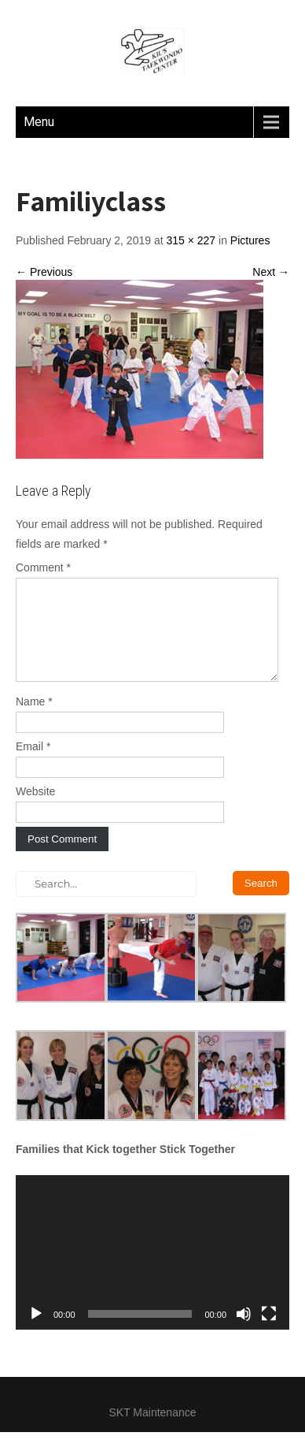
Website (35, 810)
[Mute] (244, 1333)
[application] (152, 1271)
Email (33, 765)
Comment (43, 567)
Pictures (250, 240)
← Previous (44, 272)
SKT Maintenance (152, 1431)
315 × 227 (190, 240)
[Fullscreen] (269, 1333)
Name (34, 720)
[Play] (36, 1333)
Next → (270, 272)
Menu (39, 121)
